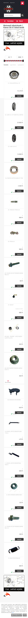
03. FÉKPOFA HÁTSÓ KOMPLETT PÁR (14, 178)
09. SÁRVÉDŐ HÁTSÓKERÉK (14, 400)
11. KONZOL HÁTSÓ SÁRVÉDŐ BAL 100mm (13, 463)
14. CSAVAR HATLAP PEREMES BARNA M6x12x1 (14, 527)
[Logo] (14, 9)
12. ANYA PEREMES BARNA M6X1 (14, 495)
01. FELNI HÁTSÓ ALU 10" (14, 83)
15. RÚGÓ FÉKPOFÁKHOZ (14, 558)
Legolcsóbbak (13, 65)
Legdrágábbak (21, 65)
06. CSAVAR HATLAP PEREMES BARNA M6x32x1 (14, 273)
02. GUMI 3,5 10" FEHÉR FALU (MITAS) (14, 115)
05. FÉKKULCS (11, 241)
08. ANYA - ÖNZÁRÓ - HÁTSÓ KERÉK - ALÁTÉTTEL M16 (14, 337)
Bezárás (25, 615)
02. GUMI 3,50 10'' (12, 146)
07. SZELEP (10, 305)
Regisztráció (12, 2)
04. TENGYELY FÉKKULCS (14, 210)
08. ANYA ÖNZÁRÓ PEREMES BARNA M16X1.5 (13, 368)
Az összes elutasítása (16, 615)
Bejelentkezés (6, 2)
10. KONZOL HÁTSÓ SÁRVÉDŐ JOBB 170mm (13, 432)
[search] (22, 15)
